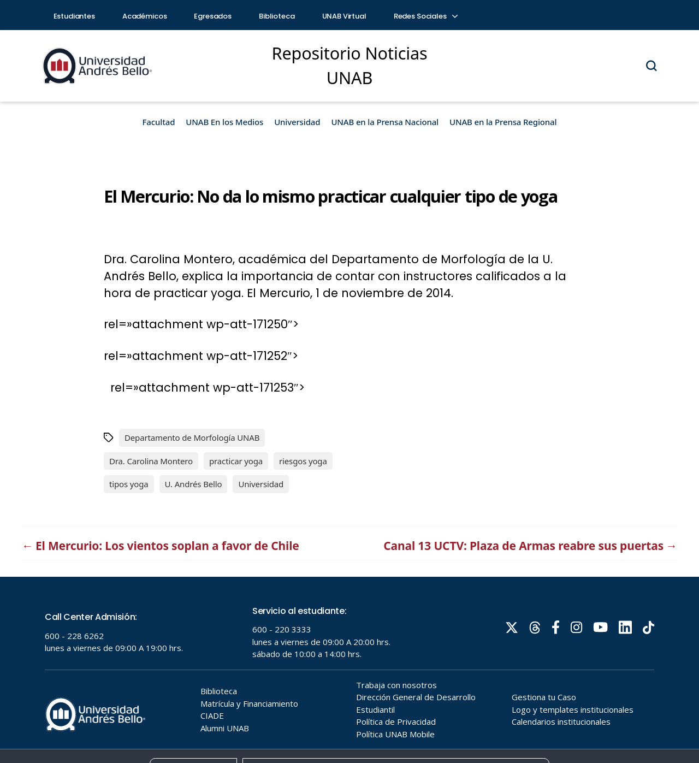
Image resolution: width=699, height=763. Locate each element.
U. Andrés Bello (193, 483)
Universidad (297, 121)
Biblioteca (277, 16)
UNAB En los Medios (224, 121)
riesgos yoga (303, 461)
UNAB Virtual (344, 16)
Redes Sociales (425, 16)
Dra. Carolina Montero (151, 461)
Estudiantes (74, 16)
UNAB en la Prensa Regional (502, 121)
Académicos (144, 16)
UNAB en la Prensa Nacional (385, 121)
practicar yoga (236, 461)
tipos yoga (129, 483)
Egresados (213, 16)
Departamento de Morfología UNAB (192, 437)
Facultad (159, 121)
